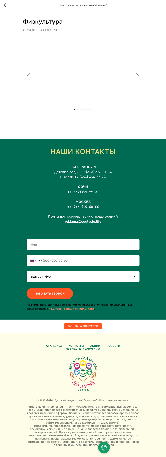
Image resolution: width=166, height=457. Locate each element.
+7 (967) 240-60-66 (83, 207)
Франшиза (54, 345)
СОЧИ (83, 187)
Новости (113, 345)
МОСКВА (83, 202)
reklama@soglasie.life (83, 221)
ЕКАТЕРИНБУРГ (83, 167)
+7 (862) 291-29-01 (83, 192)
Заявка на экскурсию (83, 349)
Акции (95, 345)
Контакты (76, 345)
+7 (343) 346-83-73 (90, 177)
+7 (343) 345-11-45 (96, 172)
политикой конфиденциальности (71, 309)
